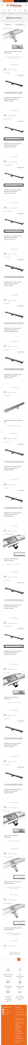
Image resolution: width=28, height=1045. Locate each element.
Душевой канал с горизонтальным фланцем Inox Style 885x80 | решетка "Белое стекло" (13, 652)
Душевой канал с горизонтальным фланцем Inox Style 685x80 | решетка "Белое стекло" (13, 191)
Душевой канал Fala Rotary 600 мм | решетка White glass (13, 882)
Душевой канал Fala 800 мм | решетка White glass (11, 559)
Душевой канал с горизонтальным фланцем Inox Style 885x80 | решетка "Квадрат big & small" (13, 330)
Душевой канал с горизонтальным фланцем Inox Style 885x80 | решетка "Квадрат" (13, 376)
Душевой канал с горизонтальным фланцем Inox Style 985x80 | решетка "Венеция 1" (13, 468)
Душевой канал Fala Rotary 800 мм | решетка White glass (13, 928)
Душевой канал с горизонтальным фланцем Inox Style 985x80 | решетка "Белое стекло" (13, 237)
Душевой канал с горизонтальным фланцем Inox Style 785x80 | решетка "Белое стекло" (13, 145)
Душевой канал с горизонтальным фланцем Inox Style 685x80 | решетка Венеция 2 (13, 514)
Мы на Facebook (6, 1009)
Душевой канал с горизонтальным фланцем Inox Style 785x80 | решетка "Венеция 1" (13, 606)
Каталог (2, 5)
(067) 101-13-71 (27, 1)
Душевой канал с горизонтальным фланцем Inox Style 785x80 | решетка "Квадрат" (13, 283)
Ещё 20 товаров (14, 953)
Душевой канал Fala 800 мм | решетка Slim (13, 421)
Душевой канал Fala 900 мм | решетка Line (11, 698)
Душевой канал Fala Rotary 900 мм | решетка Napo (13, 52)
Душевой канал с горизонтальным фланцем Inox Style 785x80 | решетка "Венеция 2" (13, 99)
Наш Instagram (6, 1014)
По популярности (20, 24)
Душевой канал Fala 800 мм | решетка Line (11, 836)
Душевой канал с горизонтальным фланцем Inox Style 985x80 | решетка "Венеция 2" (13, 791)
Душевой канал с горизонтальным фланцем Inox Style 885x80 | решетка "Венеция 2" (13, 745)
